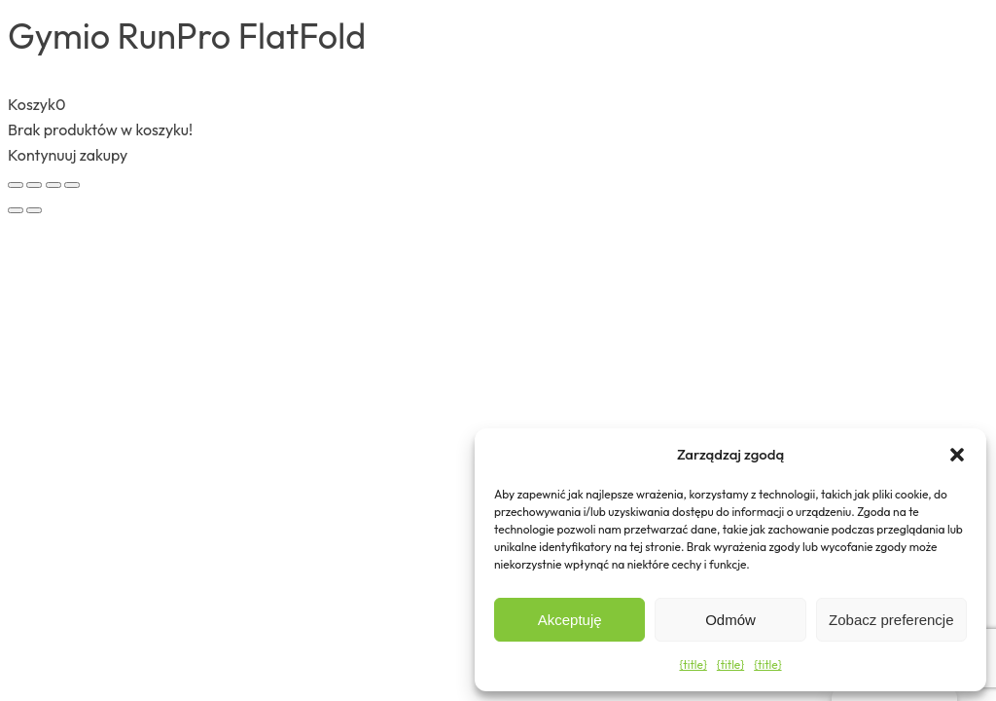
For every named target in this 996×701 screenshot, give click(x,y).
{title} (692, 664)
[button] (957, 454)
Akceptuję (570, 619)
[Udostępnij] (53, 185)
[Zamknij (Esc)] (72, 185)
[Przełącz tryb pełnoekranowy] (34, 185)
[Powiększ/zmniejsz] (15, 185)
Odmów (730, 619)
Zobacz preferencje (891, 619)
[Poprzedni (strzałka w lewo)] (15, 210)
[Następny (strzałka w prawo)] (34, 210)
